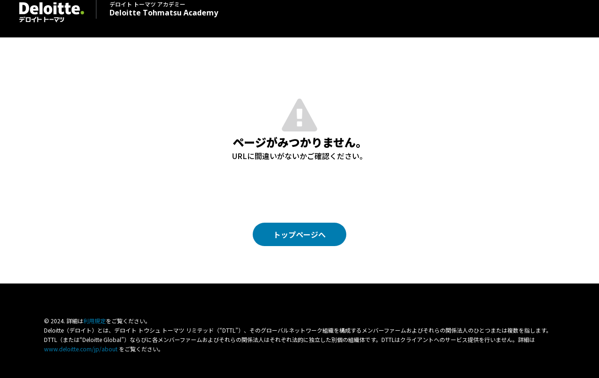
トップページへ (299, 234)
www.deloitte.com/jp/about (80, 349)
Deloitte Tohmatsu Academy (164, 8)
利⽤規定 (94, 321)
